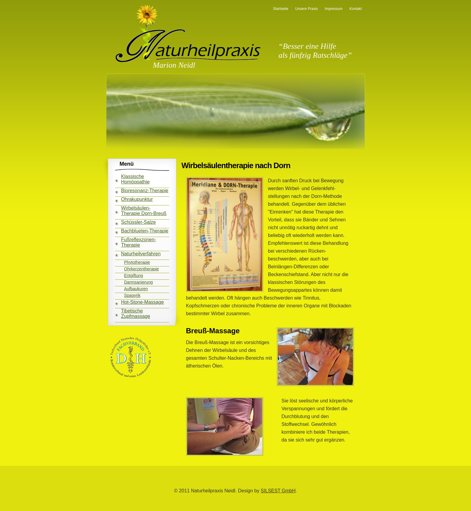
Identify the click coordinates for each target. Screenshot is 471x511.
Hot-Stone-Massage (142, 302)
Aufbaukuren (136, 288)
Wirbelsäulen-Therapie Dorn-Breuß (143, 210)
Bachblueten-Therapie (144, 230)
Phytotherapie (137, 262)
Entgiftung (133, 275)
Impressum (333, 9)
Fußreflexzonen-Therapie (138, 242)
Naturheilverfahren (141, 253)
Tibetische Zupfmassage (135, 313)
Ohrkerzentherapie (141, 268)
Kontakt (355, 9)
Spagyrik (132, 295)
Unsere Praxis (306, 9)
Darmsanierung (138, 282)
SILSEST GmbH (278, 490)
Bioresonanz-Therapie (144, 190)
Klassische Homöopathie (135, 179)
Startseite (280, 9)
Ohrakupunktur (137, 199)
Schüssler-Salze (138, 222)
